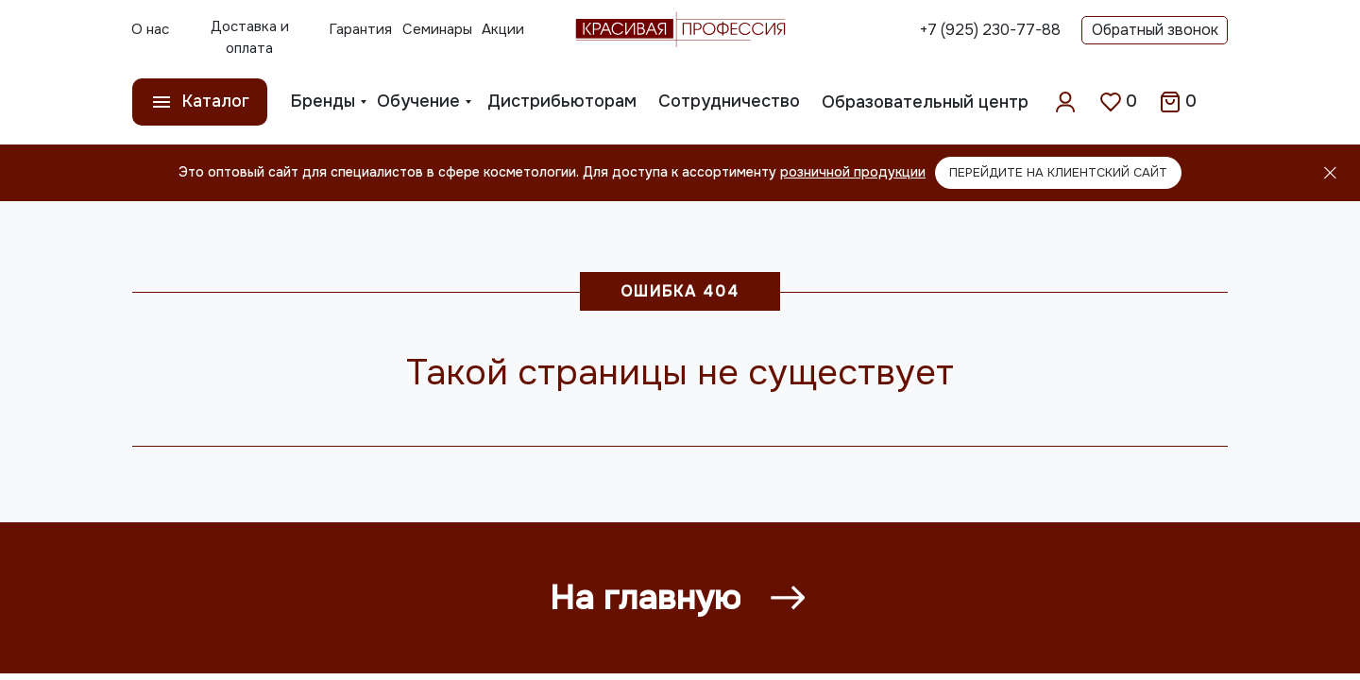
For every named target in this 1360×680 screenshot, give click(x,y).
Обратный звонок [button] (1155, 30)
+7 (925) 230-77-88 (990, 30)
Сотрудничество (729, 101)
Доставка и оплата (250, 37)
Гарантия (360, 29)
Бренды (323, 101)
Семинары (437, 29)
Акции (503, 29)
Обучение (418, 101)
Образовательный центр (925, 102)
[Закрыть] (1330, 173)
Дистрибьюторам (562, 101)
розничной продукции (853, 171)
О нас (150, 29)
